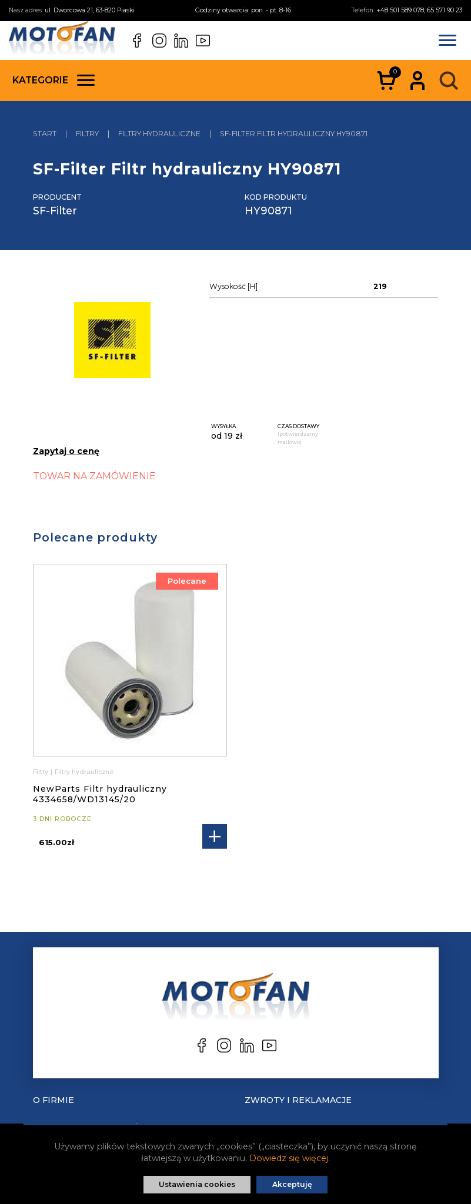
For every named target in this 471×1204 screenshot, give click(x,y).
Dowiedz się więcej (288, 1158)
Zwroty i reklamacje (298, 1100)
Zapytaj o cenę (66, 451)
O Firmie (53, 1100)
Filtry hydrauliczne (84, 772)
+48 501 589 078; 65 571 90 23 (419, 10)
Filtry (40, 772)
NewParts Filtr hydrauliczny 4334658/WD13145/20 (100, 794)
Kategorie (53, 80)
